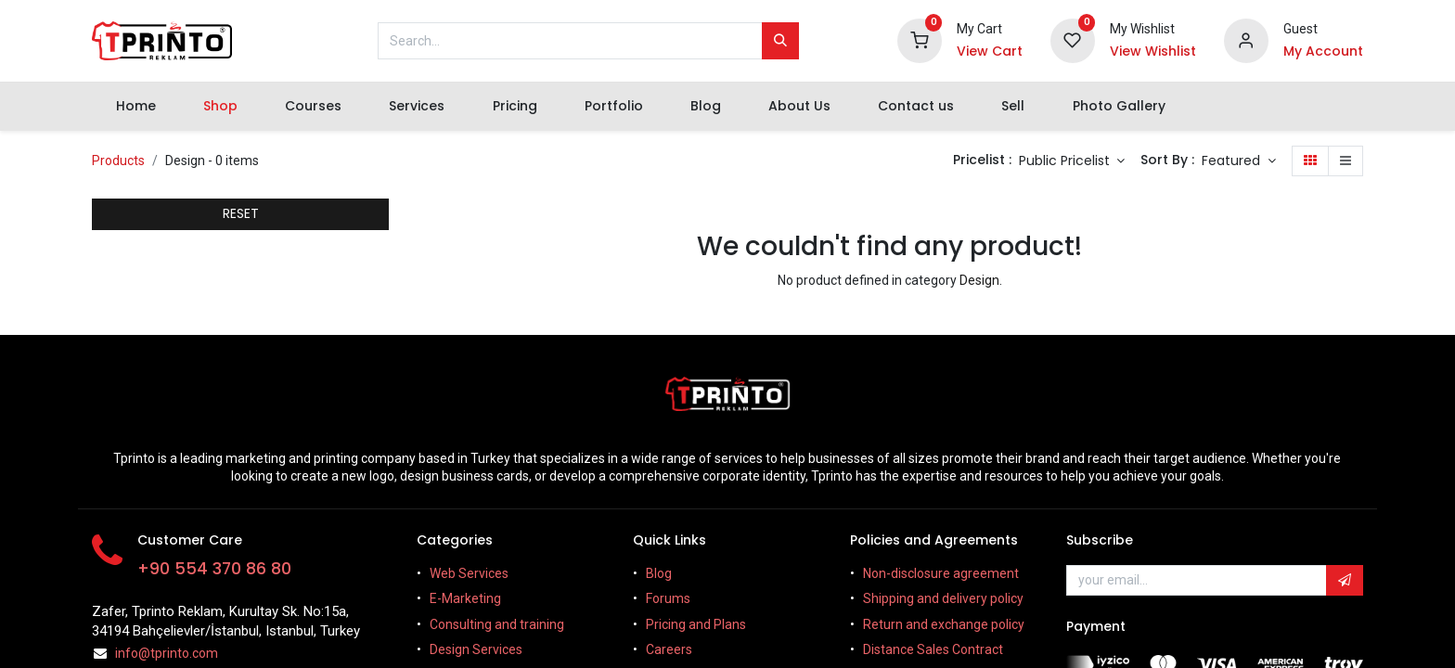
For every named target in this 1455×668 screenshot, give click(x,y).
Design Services (476, 649)
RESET (241, 213)
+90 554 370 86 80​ (214, 569)
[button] (1239, 161)
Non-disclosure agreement (941, 573)
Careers (669, 649)
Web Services (469, 573)
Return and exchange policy (943, 624)
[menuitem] (135, 107)
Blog (659, 573)
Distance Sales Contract (934, 649)
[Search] (780, 40)
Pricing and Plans (696, 624)
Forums (668, 598)
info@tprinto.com (166, 653)
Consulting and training (497, 624)
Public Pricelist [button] (1066, 160)
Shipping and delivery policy (943, 598)
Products (118, 160)
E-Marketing (465, 598)
